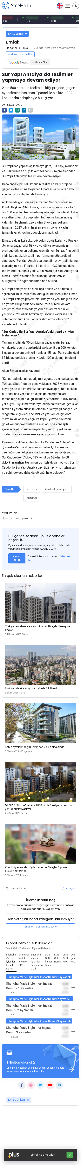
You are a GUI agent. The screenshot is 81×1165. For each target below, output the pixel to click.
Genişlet (68, 888)
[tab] (11, 962)
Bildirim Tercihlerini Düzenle (41, 926)
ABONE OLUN (17, 558)
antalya (31, 498)
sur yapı (31, 489)
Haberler (11, 48)
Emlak (25, 48)
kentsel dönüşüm (57, 489)
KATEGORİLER (17, 33)
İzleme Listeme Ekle (20, 54)
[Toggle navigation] (75, 6)
